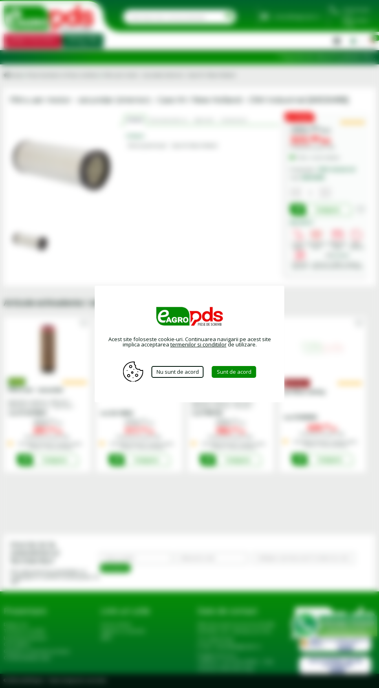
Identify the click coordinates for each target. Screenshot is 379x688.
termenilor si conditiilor (198, 344)
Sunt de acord (234, 371)
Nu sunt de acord (177, 371)
